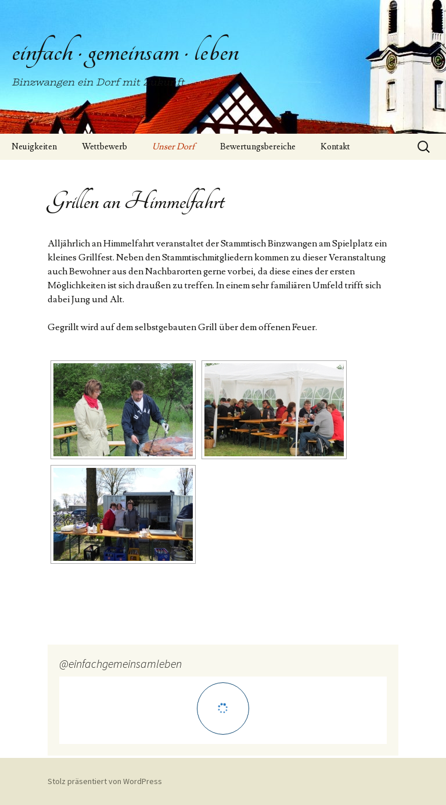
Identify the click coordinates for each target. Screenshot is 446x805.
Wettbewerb (104, 146)
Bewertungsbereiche (258, 146)
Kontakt (335, 146)
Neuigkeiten (34, 146)
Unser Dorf (173, 146)
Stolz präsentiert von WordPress (105, 781)
